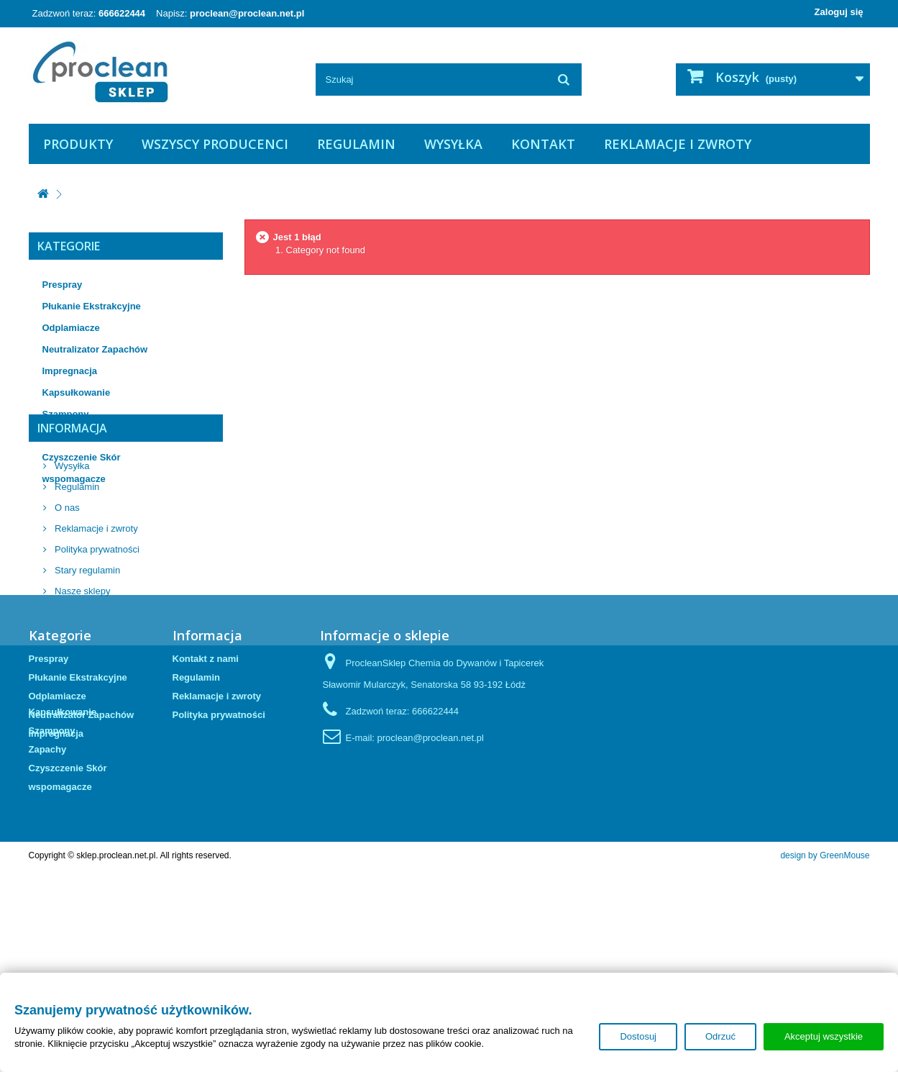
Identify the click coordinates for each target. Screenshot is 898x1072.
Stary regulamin (86, 661)
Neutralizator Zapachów (95, 349)
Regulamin (356, 144)
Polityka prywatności (95, 640)
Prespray (62, 284)
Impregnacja (70, 370)
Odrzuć (720, 1036)
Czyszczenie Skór (81, 457)
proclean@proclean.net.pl (247, 13)
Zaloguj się (839, 11)
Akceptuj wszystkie (823, 1036)
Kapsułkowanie (76, 392)
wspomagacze (74, 478)
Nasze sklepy (81, 682)
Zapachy (61, 435)
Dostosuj (638, 1036)
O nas (66, 599)
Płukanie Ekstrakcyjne (91, 306)
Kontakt (543, 144)
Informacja (72, 525)
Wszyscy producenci (215, 144)
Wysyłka (453, 144)
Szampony (65, 414)
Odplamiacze (71, 327)
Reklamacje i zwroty (677, 144)
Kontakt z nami (206, 814)
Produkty (78, 144)
